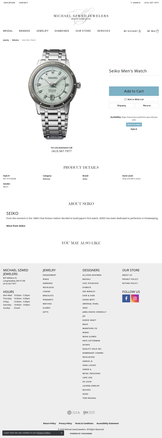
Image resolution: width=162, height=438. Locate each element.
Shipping (121, 106)
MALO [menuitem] (85, 324)
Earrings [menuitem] (48, 283)
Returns (147, 106)
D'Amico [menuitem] (87, 287)
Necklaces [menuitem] (48, 287)
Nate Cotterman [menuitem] (91, 341)
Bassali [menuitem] (87, 279)
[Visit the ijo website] (89, 413)
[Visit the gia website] (73, 413)
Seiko (85, 178)
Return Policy (130, 283)
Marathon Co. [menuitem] (90, 328)
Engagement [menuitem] (49, 275)
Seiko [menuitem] (85, 394)
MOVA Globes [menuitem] (90, 336)
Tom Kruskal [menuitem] (89, 398)
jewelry (6, 40)
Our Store (83, 30)
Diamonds (62, 30)
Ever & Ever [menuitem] (89, 295)
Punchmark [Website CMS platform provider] (86, 433)
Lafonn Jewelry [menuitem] (91, 386)
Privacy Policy (130, 279)
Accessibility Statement (108, 423)
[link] (23, 2)
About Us (127, 275)
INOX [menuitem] (85, 308)
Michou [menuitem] (87, 390)
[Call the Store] (9, 283)
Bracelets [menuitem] (48, 295)
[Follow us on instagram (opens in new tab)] (135, 298)
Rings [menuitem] (46, 279)
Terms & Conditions (84, 423)
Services (103, 30)
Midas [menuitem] (86, 332)
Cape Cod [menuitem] (87, 377)
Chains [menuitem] (46, 291)
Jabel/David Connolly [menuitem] (94, 312)
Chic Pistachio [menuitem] (91, 283)
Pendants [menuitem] (48, 300)
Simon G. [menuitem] (87, 369)
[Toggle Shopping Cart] (153, 31)
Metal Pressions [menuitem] (91, 373)
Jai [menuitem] (84, 316)
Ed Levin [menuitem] (87, 382)
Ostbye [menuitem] (86, 345)
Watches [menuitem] (47, 304)
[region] (54, 93)
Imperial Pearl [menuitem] (91, 304)
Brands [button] (24, 30)
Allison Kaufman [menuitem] (92, 275)
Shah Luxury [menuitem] (89, 365)
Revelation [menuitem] (89, 357)
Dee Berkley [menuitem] (89, 291)
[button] (9, 2)
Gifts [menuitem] (46, 312)
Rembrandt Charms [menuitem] (93, 353)
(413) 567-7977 (62, 151)
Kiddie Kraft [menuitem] (89, 320)
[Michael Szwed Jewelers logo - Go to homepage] (81, 16)
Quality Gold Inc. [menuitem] (92, 349)
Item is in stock (134, 124)
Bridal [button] (8, 30)
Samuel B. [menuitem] (88, 361)
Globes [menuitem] (46, 308)
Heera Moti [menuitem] (89, 300)
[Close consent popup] (61, 433)
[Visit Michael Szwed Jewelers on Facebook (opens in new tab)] (126, 298)
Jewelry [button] (42, 30)
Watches (15, 40)
